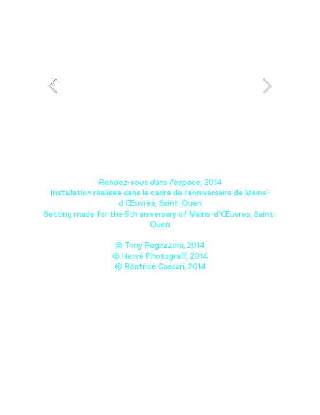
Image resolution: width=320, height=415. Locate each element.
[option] (159, 86)
